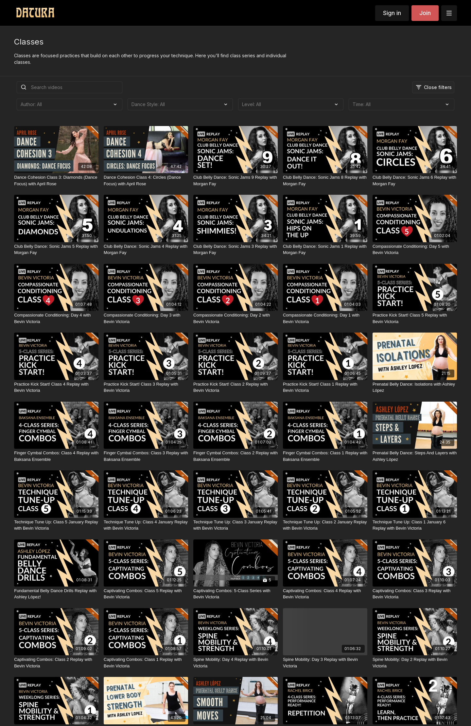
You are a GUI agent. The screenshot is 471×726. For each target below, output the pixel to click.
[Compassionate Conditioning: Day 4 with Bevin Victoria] (56, 318)
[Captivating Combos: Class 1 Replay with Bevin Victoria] (146, 662)
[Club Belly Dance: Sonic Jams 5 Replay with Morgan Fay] (56, 249)
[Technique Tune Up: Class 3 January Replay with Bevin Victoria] (235, 525)
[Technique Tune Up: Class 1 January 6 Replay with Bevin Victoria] (415, 525)
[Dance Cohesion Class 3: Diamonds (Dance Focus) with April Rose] (56, 180)
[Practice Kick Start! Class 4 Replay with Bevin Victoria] (56, 387)
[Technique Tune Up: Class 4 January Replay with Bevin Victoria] (146, 525)
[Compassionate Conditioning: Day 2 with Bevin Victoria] (235, 318)
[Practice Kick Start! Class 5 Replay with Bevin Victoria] (415, 318)
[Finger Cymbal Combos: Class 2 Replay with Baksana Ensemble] (235, 456)
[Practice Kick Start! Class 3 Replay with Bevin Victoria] (146, 387)
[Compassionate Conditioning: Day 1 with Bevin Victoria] (325, 318)
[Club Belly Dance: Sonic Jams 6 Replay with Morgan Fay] (415, 180)
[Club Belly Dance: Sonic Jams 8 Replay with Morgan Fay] (325, 180)
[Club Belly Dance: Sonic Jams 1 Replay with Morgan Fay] (325, 249)
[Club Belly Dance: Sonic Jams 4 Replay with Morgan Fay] (146, 249)
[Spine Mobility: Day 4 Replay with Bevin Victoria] (235, 662)
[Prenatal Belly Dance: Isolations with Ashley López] (415, 387)
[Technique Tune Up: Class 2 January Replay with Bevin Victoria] (325, 525)
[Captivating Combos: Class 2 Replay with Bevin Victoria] (56, 662)
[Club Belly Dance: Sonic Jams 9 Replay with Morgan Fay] (235, 180)
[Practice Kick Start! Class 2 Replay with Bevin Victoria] (235, 387)
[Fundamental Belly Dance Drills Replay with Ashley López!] (56, 594)
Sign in (392, 12)
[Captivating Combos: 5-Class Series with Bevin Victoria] (235, 594)
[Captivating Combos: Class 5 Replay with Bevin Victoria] (146, 594)
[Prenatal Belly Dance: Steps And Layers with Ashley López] (415, 456)
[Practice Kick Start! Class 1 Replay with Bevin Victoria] (325, 387)
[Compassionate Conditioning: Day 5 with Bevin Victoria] (415, 249)
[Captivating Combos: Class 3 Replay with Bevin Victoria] (415, 594)
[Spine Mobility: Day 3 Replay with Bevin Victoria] (325, 662)
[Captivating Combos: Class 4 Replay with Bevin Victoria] (325, 594)
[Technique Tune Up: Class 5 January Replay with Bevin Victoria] (56, 525)
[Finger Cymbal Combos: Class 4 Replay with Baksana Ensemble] (56, 456)
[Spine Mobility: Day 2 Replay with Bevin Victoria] (415, 662)
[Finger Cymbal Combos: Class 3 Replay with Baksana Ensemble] (146, 456)
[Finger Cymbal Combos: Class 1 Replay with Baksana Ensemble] (325, 456)
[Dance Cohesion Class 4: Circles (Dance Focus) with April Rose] (146, 180)
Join (425, 12)
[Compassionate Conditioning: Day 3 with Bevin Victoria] (146, 318)
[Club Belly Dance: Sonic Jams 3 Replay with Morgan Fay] (235, 249)
